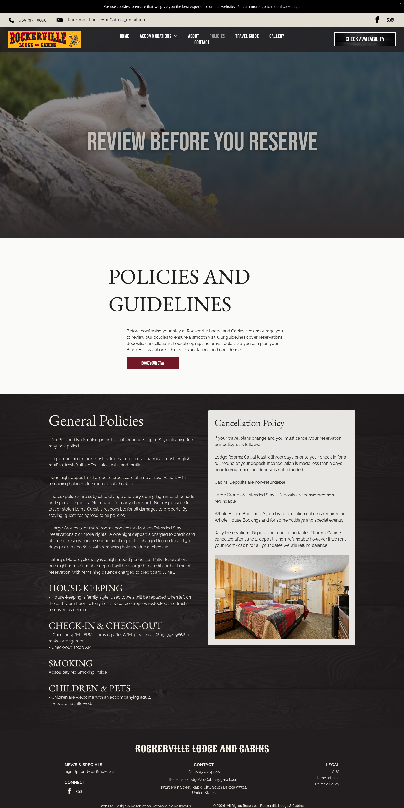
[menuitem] (124, 26)
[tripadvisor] (390, 10)
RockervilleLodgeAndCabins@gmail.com (107, 9)
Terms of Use (328, 778)
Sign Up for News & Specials (89, 771)
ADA (335, 771)
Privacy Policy (327, 784)
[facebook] (377, 10)
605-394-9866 (33, 9)
